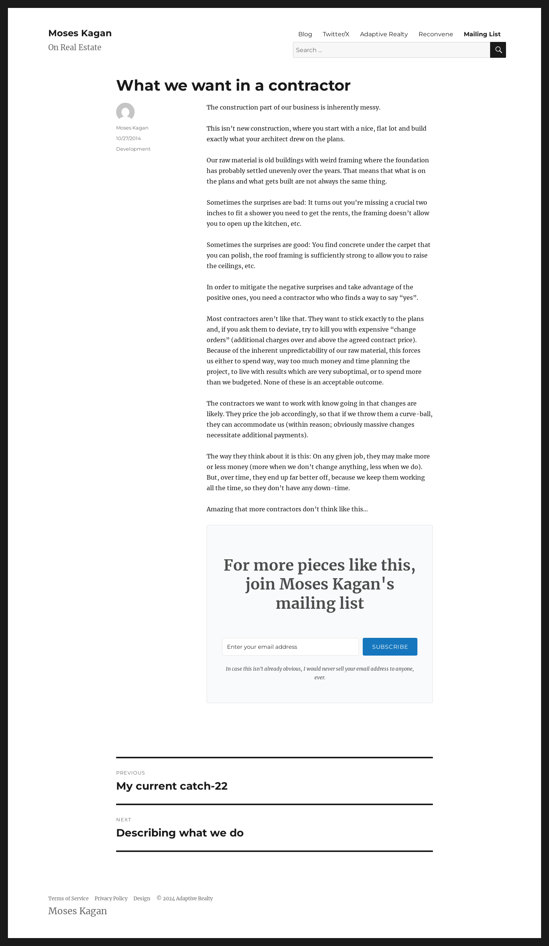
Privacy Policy (111, 898)
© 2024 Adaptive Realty (184, 898)
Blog (305, 34)
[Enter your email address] (290, 647)
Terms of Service (68, 898)
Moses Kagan (80, 33)
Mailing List (482, 34)
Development (133, 149)
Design (141, 898)
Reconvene (436, 34)
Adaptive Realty (384, 34)
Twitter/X (336, 34)
